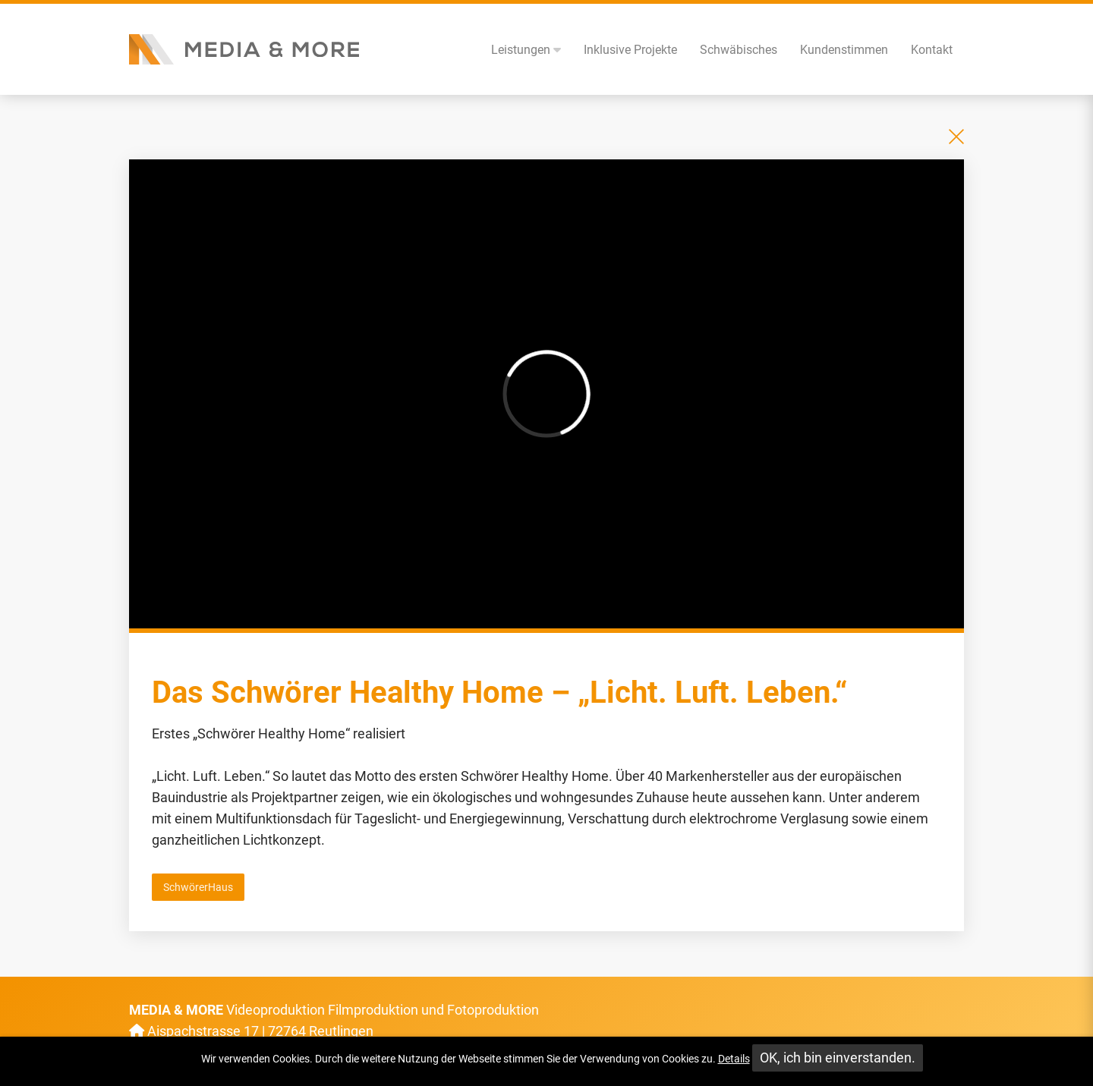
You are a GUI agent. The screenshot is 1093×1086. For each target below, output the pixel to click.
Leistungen (526, 49)
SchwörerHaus (198, 887)
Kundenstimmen (844, 49)
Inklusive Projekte (630, 49)
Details (734, 1059)
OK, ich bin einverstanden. (837, 1058)
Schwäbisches (738, 49)
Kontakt (932, 49)
